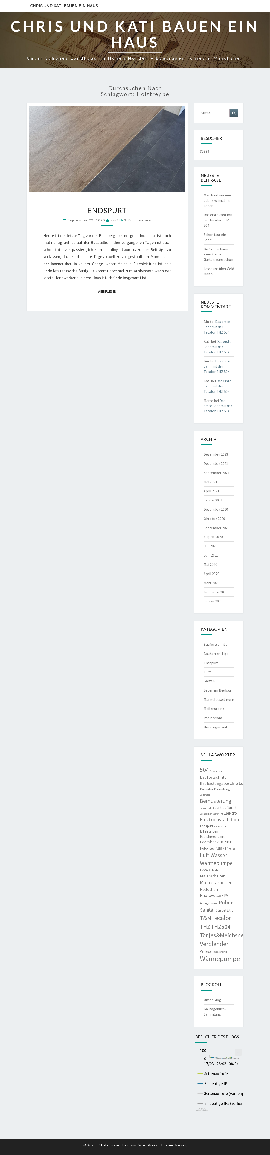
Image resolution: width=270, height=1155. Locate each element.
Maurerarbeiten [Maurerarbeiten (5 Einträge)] (216, 882)
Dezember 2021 (216, 463)
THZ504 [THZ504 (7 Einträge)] (220, 926)
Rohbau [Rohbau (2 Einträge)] (214, 903)
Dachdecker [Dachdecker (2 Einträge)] (206, 813)
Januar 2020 (213, 601)
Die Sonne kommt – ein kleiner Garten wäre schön (218, 254)
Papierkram (213, 717)
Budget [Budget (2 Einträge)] (210, 807)
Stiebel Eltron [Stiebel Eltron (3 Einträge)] (225, 910)
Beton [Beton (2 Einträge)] (203, 807)
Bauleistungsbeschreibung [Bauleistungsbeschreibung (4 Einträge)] (224, 783)
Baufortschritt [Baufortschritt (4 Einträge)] (213, 777)
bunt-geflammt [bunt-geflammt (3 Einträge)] (226, 807)
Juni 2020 (211, 555)
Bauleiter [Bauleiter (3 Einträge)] (206, 789)
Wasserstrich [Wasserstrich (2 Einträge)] (221, 951)
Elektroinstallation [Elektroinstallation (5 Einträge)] (219, 819)
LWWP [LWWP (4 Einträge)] (205, 870)
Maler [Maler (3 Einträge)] (216, 870)
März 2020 (212, 582)
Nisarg (181, 1145)
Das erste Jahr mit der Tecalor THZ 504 (218, 220)
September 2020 (216, 527)
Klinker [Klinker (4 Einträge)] (221, 848)
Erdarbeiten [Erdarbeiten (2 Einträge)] (220, 826)
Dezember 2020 (216, 509)
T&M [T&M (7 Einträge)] (205, 918)
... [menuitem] (238, 1051)
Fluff (207, 672)
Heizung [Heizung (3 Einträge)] (226, 842)
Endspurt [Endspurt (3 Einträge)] (206, 826)
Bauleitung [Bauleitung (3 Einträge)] (222, 789)
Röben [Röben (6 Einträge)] (226, 902)
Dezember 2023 (216, 454)
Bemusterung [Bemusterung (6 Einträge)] (216, 800)
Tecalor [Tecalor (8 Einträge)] (221, 918)
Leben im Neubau (217, 690)
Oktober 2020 (214, 518)
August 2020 (213, 536)
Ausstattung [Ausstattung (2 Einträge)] (216, 771)
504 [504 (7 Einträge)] (204, 770)
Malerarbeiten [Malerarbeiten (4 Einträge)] (212, 876)
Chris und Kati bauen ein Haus (64, 6)
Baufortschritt (215, 644)
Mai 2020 (210, 564)
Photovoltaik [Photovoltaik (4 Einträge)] (211, 895)
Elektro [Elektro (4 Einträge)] (230, 813)
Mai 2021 (210, 481)
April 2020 (211, 573)
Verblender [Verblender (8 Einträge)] (214, 944)
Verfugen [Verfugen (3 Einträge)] (207, 951)
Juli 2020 (210, 546)
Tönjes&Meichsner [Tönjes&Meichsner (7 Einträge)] (223, 935)
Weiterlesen (108, 291)
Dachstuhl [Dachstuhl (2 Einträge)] (217, 813)
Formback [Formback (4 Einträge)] (209, 841)
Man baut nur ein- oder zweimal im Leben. (217, 200)
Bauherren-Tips (216, 653)
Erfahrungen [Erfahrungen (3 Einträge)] (209, 831)
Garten (209, 681)
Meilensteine (214, 708)
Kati (114, 220)
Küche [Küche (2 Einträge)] (232, 848)
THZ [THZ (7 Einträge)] (205, 926)
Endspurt (107, 210)
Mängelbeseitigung (219, 699)
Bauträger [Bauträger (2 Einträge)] (205, 794)
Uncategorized (215, 727)
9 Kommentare (137, 220)
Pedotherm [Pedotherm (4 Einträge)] (210, 889)
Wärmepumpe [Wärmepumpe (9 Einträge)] (220, 958)
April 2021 (211, 491)
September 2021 (216, 472)
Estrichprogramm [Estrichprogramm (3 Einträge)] (212, 836)
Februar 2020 (214, 592)
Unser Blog (212, 999)
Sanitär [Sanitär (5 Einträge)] (207, 910)
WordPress (148, 1145)
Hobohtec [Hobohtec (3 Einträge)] (207, 848)
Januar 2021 (213, 500)
